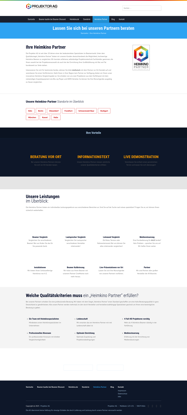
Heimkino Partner (100, 19)
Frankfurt (69, 111)
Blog (113, 19)
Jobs (119, 396)
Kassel (45, 117)
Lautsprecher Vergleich (76, 237)
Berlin (40, 111)
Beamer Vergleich (39, 237)
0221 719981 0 (111, 367)
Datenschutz (122, 393)
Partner (147, 267)
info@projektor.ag (79, 367)
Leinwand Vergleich (111, 237)
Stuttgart (104, 111)
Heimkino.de (74, 19)
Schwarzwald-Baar (86, 111)
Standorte (86, 19)
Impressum (122, 390)
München (32, 117)
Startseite (31, 19)
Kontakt (121, 19)
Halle (56, 117)
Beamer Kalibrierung (75, 267)
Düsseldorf (53, 111)
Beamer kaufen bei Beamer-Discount (52, 19)
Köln (30, 111)
